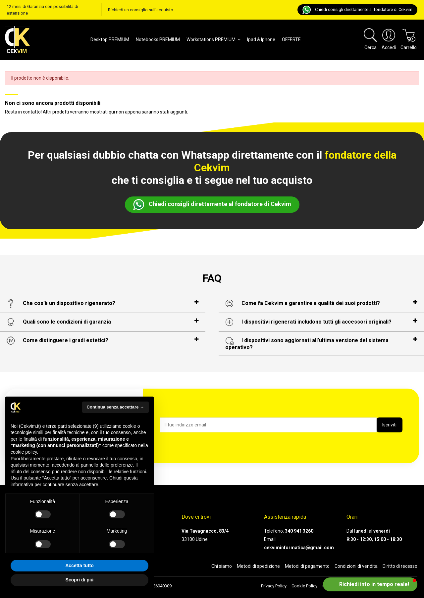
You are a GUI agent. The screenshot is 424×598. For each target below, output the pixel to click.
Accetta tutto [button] (79, 565)
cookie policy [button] (24, 452)
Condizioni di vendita (356, 566)
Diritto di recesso (400, 566)
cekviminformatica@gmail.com (299, 547)
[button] (370, 584)
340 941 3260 (299, 531)
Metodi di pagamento (307, 566)
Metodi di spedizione (258, 566)
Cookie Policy (304, 585)
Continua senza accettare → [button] (115, 407)
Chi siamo (221, 566)
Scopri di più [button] (80, 579)
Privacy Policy (274, 585)
